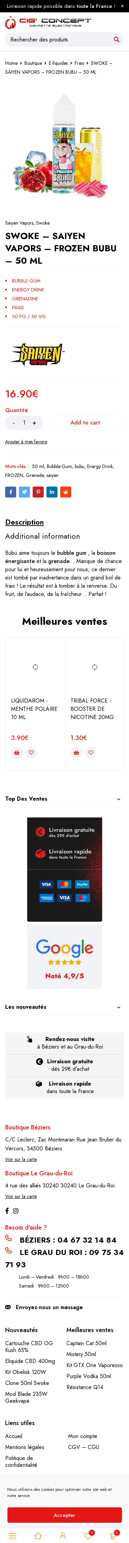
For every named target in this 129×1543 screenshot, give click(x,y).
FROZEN (14, 475)
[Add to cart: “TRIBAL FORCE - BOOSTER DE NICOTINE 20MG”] (76, 752)
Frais (79, 63)
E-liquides (58, 63)
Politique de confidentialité (21, 1461)
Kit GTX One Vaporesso (94, 1365)
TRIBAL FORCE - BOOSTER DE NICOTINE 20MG (92, 709)
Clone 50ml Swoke (27, 1383)
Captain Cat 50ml (86, 1343)
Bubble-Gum (59, 466)
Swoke (43, 222)
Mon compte (82, 1436)
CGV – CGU (83, 1447)
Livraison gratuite (70, 1061)
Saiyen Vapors (19, 222)
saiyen (52, 475)
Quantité (16, 410)
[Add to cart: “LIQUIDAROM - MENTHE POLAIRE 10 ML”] (17, 752)
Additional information (42, 535)
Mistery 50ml (81, 1354)
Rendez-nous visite (70, 1039)
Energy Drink (100, 466)
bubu (79, 466)
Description (24, 521)
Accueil (13, 1436)
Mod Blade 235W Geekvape (26, 1397)
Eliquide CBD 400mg (30, 1361)
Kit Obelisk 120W (25, 1372)
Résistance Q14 (84, 1387)
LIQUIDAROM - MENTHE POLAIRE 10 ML (34, 709)
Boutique (33, 63)
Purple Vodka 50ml (88, 1376)
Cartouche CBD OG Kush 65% (29, 1346)
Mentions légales (24, 1447)
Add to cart (85, 423)
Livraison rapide (70, 1084)
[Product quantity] (24, 423)
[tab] (24, 521)
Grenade (35, 475)
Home (11, 63)
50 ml (38, 466)
